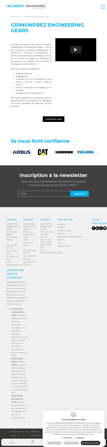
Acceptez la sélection (71, 440)
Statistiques (80, 435)
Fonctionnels (67, 435)
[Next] (96, 152)
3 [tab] (57, 158)
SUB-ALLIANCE (63, 246)
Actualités (61, 224)
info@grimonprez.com (14, 265)
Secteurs (61, 240)
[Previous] (11, 152)
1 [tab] (50, 158)
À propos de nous (64, 230)
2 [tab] (53, 158)
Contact (60, 227)
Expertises (61, 233)
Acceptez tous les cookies (90, 440)
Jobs (59, 243)
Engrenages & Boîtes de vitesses (70, 237)
